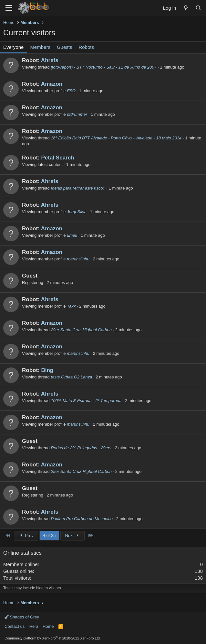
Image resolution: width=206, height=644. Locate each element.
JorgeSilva (77, 211)
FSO (71, 90)
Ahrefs (49, 60)
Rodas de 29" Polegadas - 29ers (81, 447)
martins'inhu (78, 259)
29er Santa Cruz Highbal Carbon (81, 329)
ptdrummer (77, 114)
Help (33, 626)
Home (48, 626)
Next (72, 535)
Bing (47, 370)
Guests (64, 47)
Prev (26, 535)
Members (40, 47)
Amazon (51, 84)
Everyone (13, 47)
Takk (71, 306)
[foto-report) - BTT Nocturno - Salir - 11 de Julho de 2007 (103, 67)
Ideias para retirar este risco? (78, 188)
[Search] (198, 8)
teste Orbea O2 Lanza (71, 377)
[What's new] (185, 8)
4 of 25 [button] (49, 535)
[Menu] (8, 8)
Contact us (15, 626)
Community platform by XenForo (53, 638)
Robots (86, 47)
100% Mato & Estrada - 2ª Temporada (86, 400)
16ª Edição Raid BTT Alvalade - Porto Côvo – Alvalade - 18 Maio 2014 (116, 138)
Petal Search (57, 158)
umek (72, 235)
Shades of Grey (22, 617)
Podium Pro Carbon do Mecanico (82, 518)
